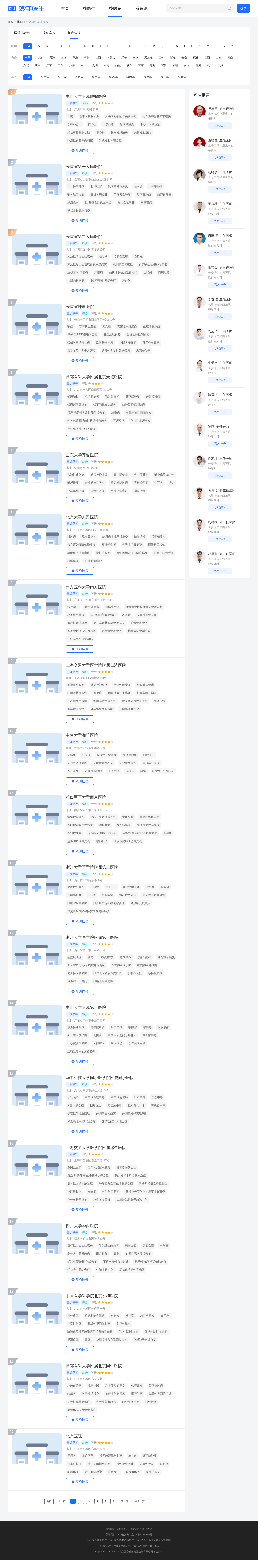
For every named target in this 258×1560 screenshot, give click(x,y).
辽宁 (124, 57)
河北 (86, 57)
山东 (219, 57)
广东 (49, 65)
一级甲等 (146, 77)
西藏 (118, 65)
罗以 (211, 426)
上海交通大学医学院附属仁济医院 (96, 665)
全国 (27, 57)
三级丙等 (77, 77)
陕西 (129, 65)
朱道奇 (213, 363)
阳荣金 (213, 267)
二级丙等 (129, 77)
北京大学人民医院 (82, 517)
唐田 (211, 235)
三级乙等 (60, 77)
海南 (72, 65)
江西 (207, 57)
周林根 (213, 522)
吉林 (135, 57)
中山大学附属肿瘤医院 (86, 96)
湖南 (37, 65)
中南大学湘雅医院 (82, 735)
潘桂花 (213, 140)
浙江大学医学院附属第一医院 (92, 937)
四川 (83, 65)
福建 (196, 57)
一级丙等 (180, 77)
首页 (65, 8)
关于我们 (110, 1534)
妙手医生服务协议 (97, 1540)
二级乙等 (112, 77)
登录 (243, 8)
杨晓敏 (213, 172)
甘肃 (141, 65)
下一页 (124, 1501)
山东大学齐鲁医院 (82, 455)
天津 (52, 57)
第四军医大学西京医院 (86, 797)
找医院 (115, 8)
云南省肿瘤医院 (80, 306)
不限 (27, 46)
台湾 (187, 65)
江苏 (161, 57)
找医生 (89, 8)
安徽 (184, 57)
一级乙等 (163, 77)
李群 (211, 299)
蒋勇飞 (213, 490)
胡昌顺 (213, 554)
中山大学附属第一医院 (86, 1007)
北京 (41, 57)
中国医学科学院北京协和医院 (92, 1296)
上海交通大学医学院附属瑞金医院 (96, 1147)
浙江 (173, 57)
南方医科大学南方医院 (86, 587)
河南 (230, 57)
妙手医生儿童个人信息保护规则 (154, 1540)
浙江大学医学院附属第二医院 (92, 867)
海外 (221, 65)
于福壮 (213, 204)
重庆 (75, 57)
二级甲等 (95, 77)
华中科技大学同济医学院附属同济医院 (100, 1077)
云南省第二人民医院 (84, 236)
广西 (60, 65)
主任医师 (225, 140)
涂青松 (213, 394)
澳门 (210, 65)
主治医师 (225, 331)
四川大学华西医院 (82, 1226)
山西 (98, 57)
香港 (198, 65)
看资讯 (141, 8)
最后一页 (140, 1501)
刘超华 (213, 331)
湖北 (26, 65)
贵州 (95, 65)
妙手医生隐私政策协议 (122, 1540)
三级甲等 (43, 77)
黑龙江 (148, 57)
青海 (152, 65)
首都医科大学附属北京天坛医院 (94, 377)
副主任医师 (227, 108)
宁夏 (164, 65)
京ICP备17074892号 (141, 1534)
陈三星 (213, 108)
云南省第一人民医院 (84, 166)
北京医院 (74, 1436)
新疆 (175, 65)
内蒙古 (111, 57)
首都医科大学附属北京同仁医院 (94, 1366)
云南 (106, 65)
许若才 (213, 458)
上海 (64, 57)
